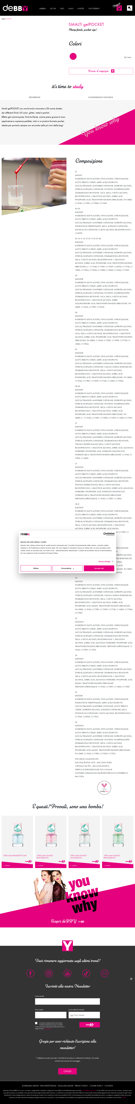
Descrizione (34, 97)
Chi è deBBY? (93, 8)
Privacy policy (48, 1028)
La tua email (39, 996)
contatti (124, 1097)
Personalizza (67, 568)
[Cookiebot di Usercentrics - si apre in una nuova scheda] (105, 534)
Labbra (42, 8)
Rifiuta (35, 568)
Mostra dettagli (104, 561)
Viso (62, 8)
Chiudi (67, 1071)
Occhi (53, 8)
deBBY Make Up (15, 8)
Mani (70, 8)
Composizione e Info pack (100, 97)
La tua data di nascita (76, 1009)
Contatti (109, 1085)
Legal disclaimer (65, 1085)
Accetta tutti (99, 568)
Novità (81, 8)
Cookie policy (96, 1085)
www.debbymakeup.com (89, 1090)
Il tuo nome (39, 1009)
